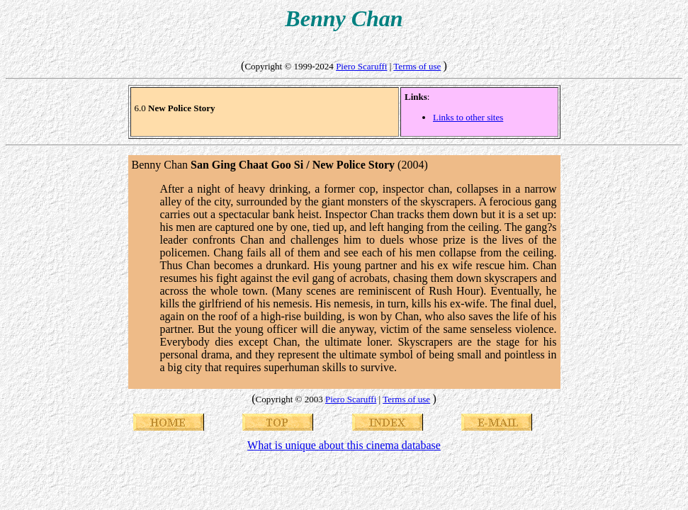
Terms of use (417, 66)
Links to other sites (468, 117)
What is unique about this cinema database (344, 445)
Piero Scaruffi (361, 66)
